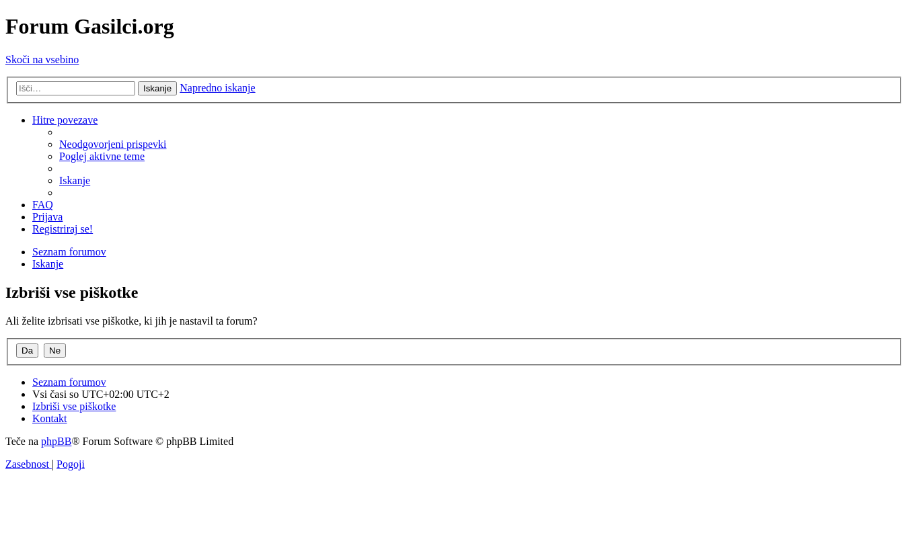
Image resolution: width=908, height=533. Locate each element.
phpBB (56, 441)
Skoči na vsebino (42, 59)
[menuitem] (113, 144)
